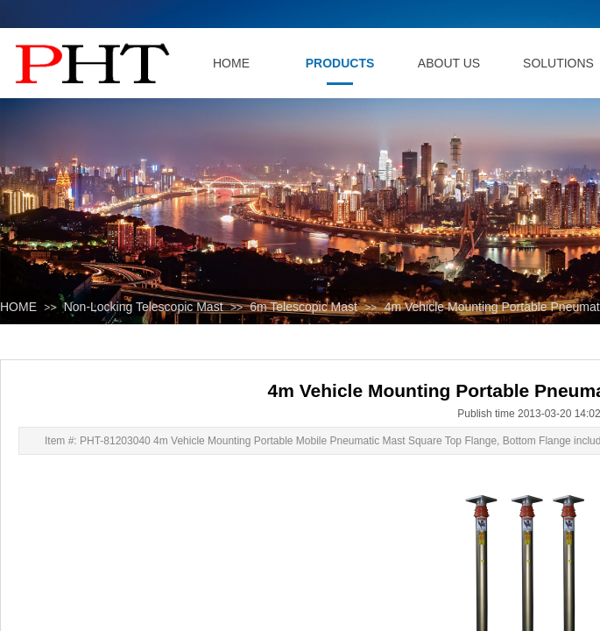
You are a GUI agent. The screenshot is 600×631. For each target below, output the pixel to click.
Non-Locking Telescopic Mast (143, 307)
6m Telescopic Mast (303, 307)
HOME (18, 307)
